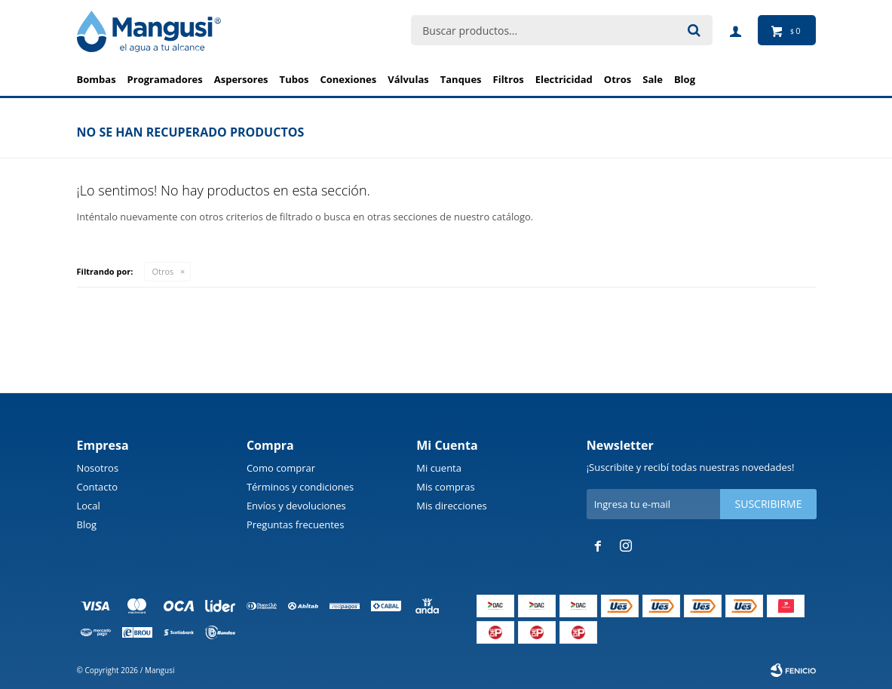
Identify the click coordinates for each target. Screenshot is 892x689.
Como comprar (281, 468)
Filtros (508, 79)
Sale (652, 79)
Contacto (97, 487)
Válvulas (408, 79)
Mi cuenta (438, 468)
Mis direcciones (451, 505)
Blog (87, 524)
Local (88, 505)
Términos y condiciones (300, 487)
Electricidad (564, 79)
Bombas (96, 79)
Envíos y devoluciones (296, 505)
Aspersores (241, 79)
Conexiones (348, 79)
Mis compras (445, 487)
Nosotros (98, 468)
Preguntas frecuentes (295, 524)
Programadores (165, 79)
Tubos (294, 79)
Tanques (461, 79)
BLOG (684, 79)
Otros (617, 79)
